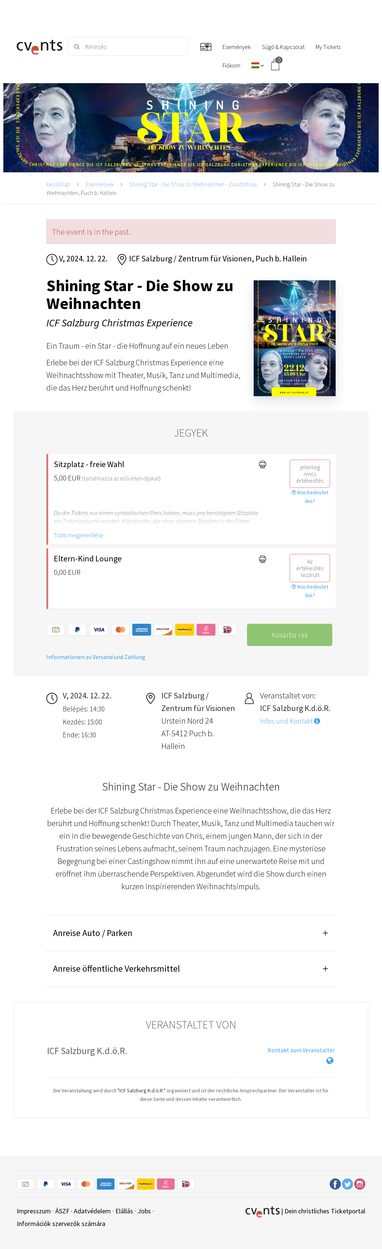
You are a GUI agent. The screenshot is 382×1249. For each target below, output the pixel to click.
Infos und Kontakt (290, 721)
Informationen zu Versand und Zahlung (95, 657)
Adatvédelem (92, 1211)
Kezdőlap (58, 184)
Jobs (144, 1211)
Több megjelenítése (78, 535)
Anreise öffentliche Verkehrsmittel (116, 968)
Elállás (124, 1211)
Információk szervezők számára (61, 1223)
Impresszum (34, 1211)
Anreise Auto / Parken (92, 933)
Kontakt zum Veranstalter (301, 1050)
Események (100, 184)
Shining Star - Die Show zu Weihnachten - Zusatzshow (193, 184)
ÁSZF (62, 1211)
